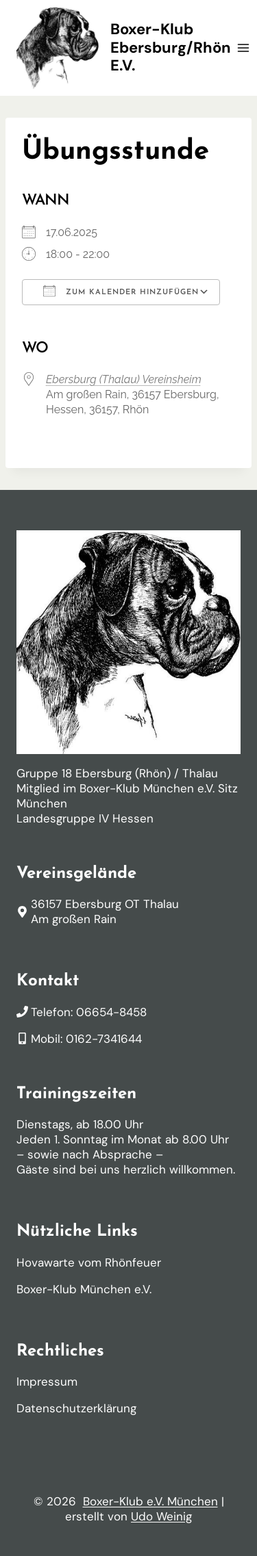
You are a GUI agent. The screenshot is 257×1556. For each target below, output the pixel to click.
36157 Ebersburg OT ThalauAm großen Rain (105, 911)
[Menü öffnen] (243, 47)
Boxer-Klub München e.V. (83, 1289)
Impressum (46, 1381)
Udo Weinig (161, 1516)
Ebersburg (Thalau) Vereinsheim (123, 379)
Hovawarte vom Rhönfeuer (88, 1262)
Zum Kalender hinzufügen (121, 291)
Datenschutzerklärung (76, 1408)
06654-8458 (111, 1012)
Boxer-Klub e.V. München (150, 1501)
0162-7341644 (104, 1038)
